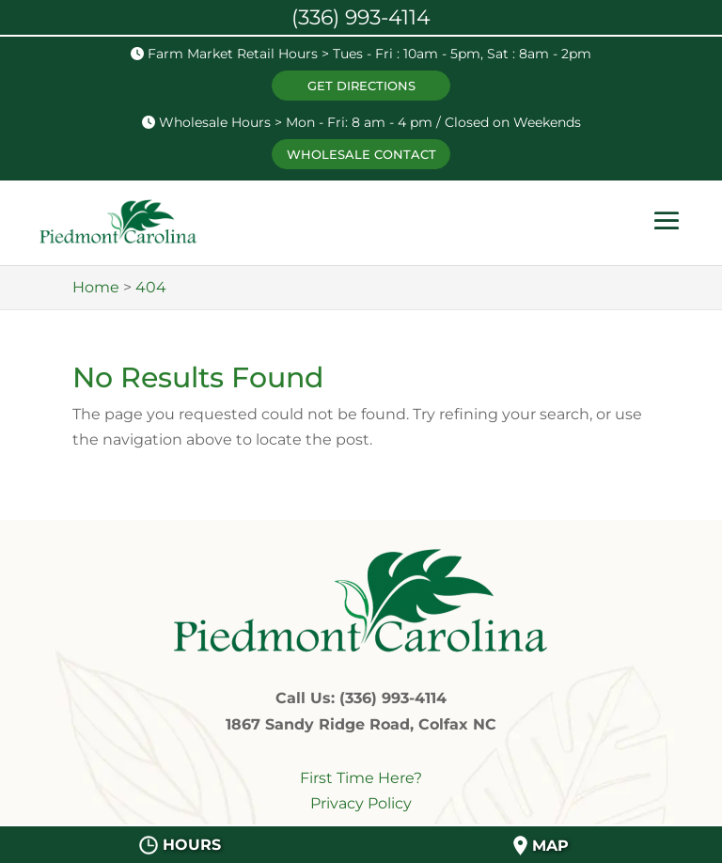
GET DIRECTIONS (361, 85)
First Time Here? (361, 778)
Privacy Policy (361, 803)
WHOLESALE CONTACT (361, 154)
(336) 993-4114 (361, 17)
